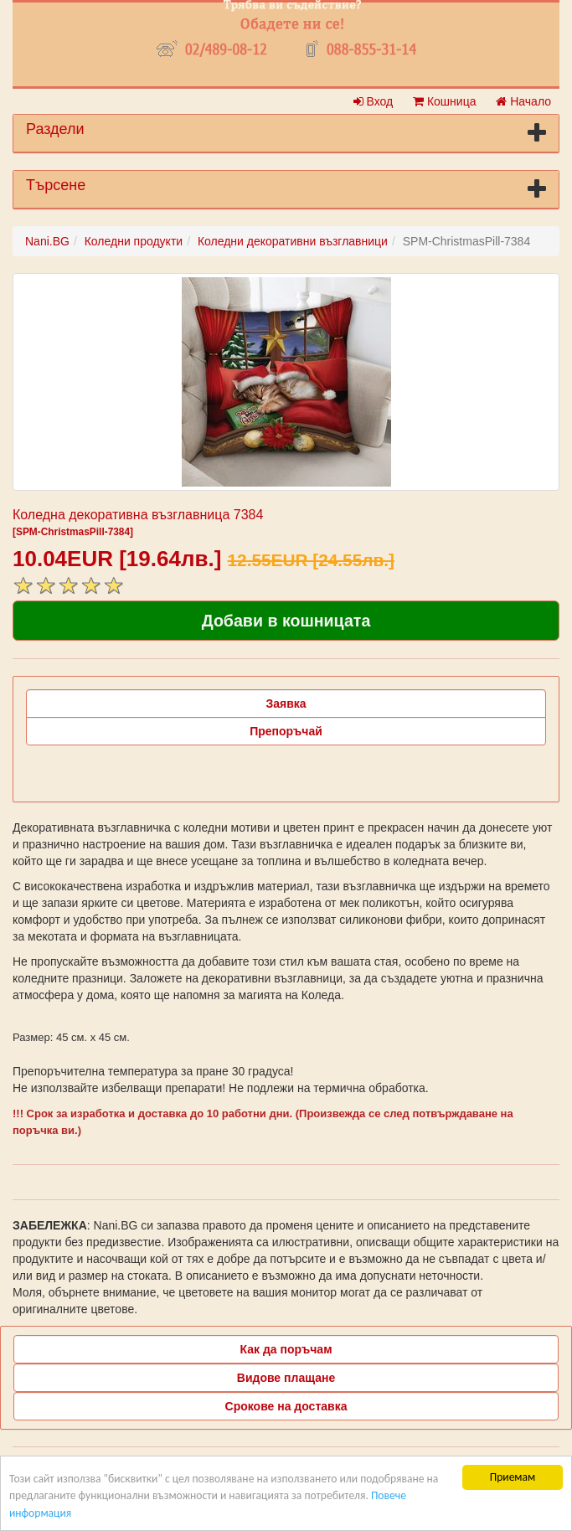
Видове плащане (286, 1377)
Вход (373, 101)
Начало (523, 101)
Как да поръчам (286, 1349)
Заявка (285, 703)
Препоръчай (286, 731)
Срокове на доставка (286, 1406)
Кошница (444, 101)
